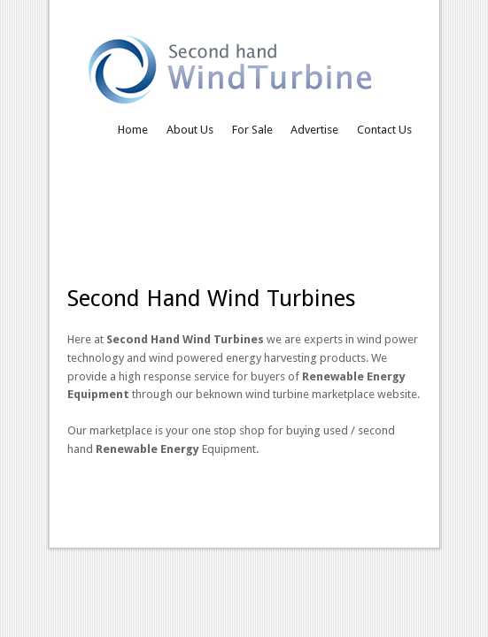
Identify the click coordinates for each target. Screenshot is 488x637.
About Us (190, 129)
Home (133, 129)
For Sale (252, 129)
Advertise (314, 129)
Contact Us (384, 129)
